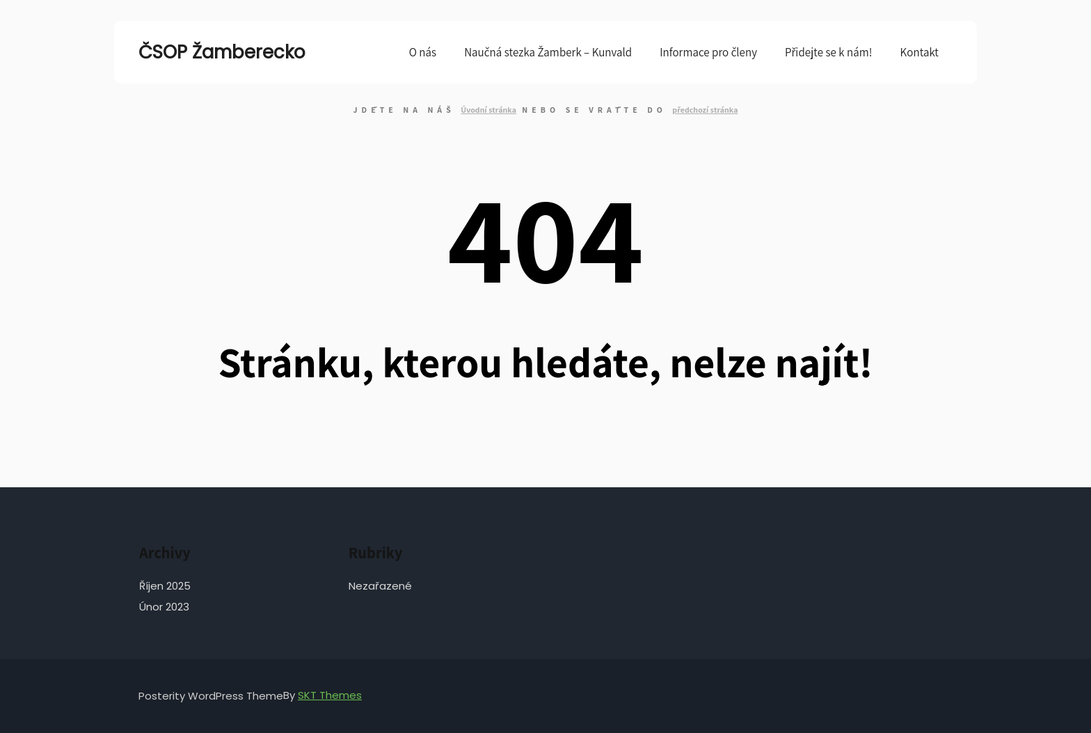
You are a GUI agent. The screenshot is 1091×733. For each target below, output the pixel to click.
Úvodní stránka (488, 109)
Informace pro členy (708, 52)
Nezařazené (380, 585)
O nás (422, 52)
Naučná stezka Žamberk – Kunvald (548, 52)
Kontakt (919, 52)
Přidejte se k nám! (829, 52)
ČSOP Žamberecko (208, 52)
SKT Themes (330, 695)
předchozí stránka (705, 109)
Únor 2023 (164, 606)
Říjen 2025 (165, 585)
